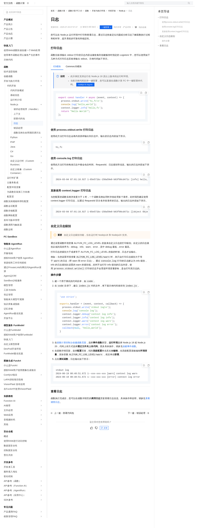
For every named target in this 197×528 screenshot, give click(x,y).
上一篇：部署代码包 (62, 426)
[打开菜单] (5, 5)
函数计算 (20, 13)
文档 (155, 5)
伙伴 (85, 5)
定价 (67, 5)
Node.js (122, 21)
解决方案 (50, 5)
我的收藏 (142, 37)
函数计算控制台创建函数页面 (71, 355)
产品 (41, 5)
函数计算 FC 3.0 (75, 21)
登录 (188, 5)
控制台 (169, 5)
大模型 (32, 5)
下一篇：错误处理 (138, 426)
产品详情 (127, 37)
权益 (60, 5)
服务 (92, 5)
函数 (87, 21)
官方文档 (8, 13)
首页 (52, 21)
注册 (176, 5)
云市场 (76, 5)
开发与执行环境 (98, 21)
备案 (161, 5)
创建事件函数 (129, 359)
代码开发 (112, 21)
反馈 (104, 441)
